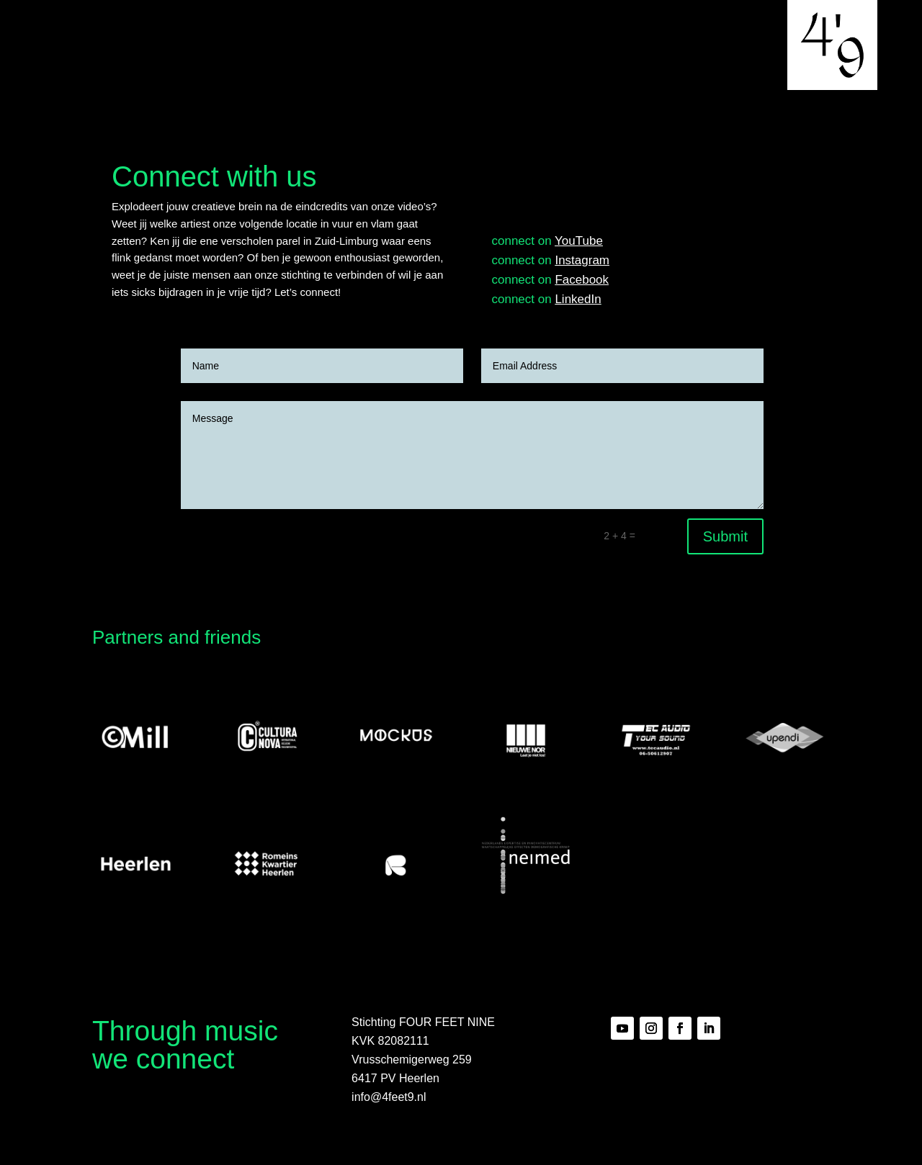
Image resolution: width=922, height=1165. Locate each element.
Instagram (582, 260)
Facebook (582, 280)
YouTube (579, 241)
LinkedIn (578, 299)
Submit (725, 536)
